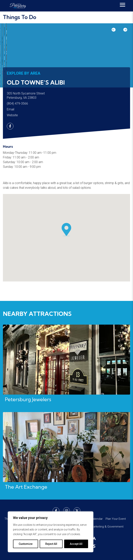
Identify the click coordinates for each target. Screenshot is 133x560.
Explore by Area (23, 73)
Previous (115, 31)
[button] (66, 230)
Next (123, 31)
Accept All (76, 543)
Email (10, 109)
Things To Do (19, 17)
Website (12, 115)
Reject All (51, 543)
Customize (25, 543)
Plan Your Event (116, 519)
